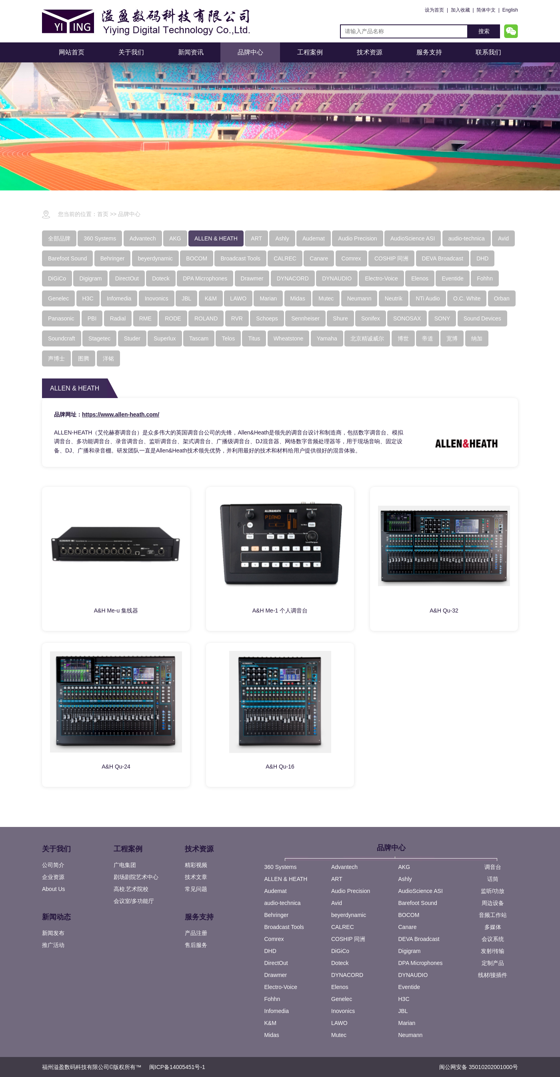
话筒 (492, 879)
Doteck (340, 963)
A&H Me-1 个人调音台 (280, 610)
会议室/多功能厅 (134, 901)
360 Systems (280, 867)
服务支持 (429, 52)
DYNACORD (347, 975)
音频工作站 (493, 915)
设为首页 (434, 10)
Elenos (339, 987)
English (510, 10)
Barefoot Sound (417, 903)
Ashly (405, 879)
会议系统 (493, 939)
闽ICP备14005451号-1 (177, 1067)
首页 (102, 214)
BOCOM (409, 915)
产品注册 (196, 933)
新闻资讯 (191, 52)
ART (336, 879)
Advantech (344, 867)
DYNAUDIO (413, 975)
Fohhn (272, 999)
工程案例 (310, 52)
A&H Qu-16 (280, 766)
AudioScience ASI (420, 891)
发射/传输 (493, 951)
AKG (404, 867)
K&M (270, 1023)
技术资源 (369, 52)
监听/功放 (493, 891)
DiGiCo (340, 951)
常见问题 (196, 889)
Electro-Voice (280, 987)
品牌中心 (250, 52)
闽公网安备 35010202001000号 (478, 1067)
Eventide (409, 987)
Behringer (276, 915)
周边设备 (493, 903)
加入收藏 (460, 10)
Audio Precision (350, 891)
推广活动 (53, 945)
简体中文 (486, 10)
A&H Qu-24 (116, 766)
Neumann (410, 1035)
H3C (404, 999)
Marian (407, 1023)
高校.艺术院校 (131, 889)
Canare (407, 927)
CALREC (342, 927)
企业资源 (53, 877)
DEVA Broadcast (419, 939)
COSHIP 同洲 (348, 939)
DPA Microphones (420, 963)
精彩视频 (196, 865)
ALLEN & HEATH (286, 879)
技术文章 (196, 877)
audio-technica (282, 903)
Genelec (341, 999)
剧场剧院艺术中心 (136, 877)
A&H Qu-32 (444, 610)
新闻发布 (53, 933)
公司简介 (53, 865)
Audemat (275, 891)
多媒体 (492, 927)
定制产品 (493, 963)
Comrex (274, 939)
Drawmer (275, 975)
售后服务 (196, 945)
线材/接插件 (493, 975)
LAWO (339, 1023)
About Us (53, 889)
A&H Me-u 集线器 (116, 610)
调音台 (492, 867)
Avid (336, 903)
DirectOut (276, 963)
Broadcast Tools (284, 927)
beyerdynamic (348, 915)
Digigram (409, 951)
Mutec (338, 1035)
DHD (270, 951)
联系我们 (488, 52)
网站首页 (71, 52)
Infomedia (276, 1011)
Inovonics (343, 1011)
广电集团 (125, 865)
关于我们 (131, 52)
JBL (403, 1011)
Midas (271, 1035)
